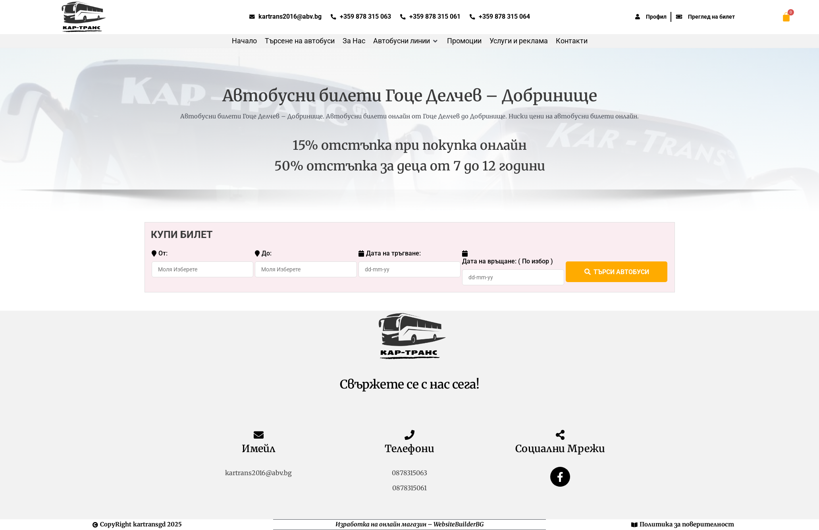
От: (160, 253)
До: (263, 253)
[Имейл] (259, 435)
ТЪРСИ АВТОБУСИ (616, 272)
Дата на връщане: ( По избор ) (507, 257)
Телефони (409, 448)
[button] (406, 41)
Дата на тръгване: (389, 253)
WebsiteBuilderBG (459, 524)
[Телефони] (409, 435)
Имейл (258, 448)
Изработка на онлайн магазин (380, 524)
